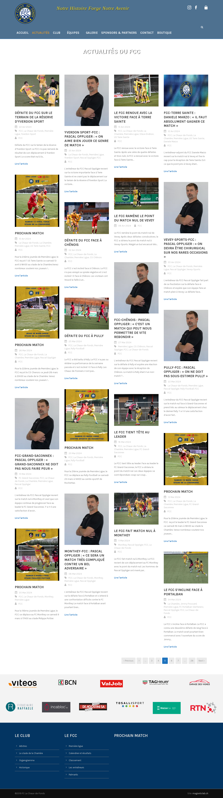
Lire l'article (21, 164)
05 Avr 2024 (174, 262)
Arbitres (23, 746)
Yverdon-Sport (28, 134)
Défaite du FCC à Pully (84, 336)
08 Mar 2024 (75, 574)
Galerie (92, 32)
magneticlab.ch (200, 793)
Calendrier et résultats (80, 753)
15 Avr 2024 (124, 127)
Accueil (23, 32)
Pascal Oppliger (88, 157)
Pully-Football (77, 348)
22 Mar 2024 (174, 381)
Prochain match (29, 233)
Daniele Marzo (171, 141)
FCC (21, 131)
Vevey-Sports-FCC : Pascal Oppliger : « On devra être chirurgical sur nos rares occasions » (186, 248)
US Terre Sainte (121, 137)
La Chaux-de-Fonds (34, 131)
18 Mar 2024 (124, 442)
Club (56, 32)
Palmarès (73, 774)
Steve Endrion (147, 134)
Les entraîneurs (76, 767)
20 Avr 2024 (75, 150)
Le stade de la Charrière (31, 753)
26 (192, 660)
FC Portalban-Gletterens (191, 607)
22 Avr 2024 (25, 127)
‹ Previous (128, 660)
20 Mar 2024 (75, 453)
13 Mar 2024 (174, 497)
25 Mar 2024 (75, 341)
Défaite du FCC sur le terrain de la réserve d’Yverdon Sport (34, 117)
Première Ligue (96, 154)
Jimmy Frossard (188, 603)
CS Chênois (96, 257)
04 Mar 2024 (174, 599)
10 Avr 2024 (25, 238)
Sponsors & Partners (119, 32)
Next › (202, 660)
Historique (24, 767)
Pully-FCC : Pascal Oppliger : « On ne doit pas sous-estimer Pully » (186, 372)
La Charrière (45, 242)
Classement (75, 760)
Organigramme (26, 760)
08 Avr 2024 (124, 226)
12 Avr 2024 (174, 131)
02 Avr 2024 (75, 250)
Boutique (164, 32)
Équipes (73, 32)
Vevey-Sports (193, 269)
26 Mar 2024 (25, 350)
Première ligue (76, 746)
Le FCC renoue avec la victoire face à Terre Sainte (133, 117)
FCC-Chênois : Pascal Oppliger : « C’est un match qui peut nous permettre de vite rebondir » (133, 328)
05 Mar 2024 (25, 592)
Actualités (40, 32)
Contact (147, 32)
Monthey (122, 544)
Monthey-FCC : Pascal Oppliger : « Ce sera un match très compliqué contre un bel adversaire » (84, 559)
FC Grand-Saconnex (29, 478)
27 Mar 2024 (124, 342)
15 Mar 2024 (25, 474)
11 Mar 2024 (124, 540)
